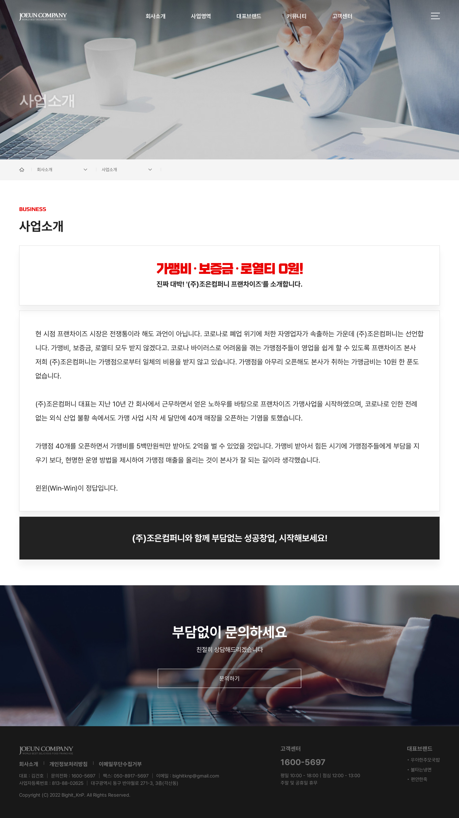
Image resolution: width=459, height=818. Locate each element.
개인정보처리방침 (68, 764)
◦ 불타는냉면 (419, 770)
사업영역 (201, 16)
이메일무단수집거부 (120, 764)
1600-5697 (83, 776)
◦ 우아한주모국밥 (423, 760)
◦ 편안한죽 (417, 779)
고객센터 (342, 16)
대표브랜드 (249, 16)
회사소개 (156, 16)
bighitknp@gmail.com (195, 776)
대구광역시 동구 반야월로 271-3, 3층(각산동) (134, 783)
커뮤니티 (297, 16)
